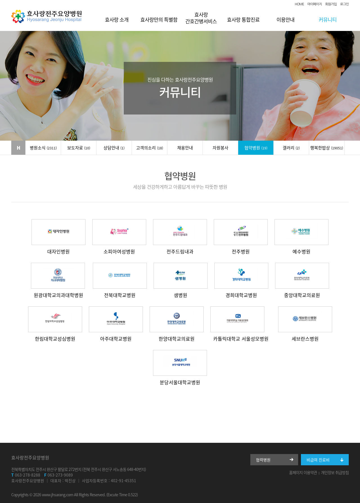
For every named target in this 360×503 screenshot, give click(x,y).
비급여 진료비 (318, 459)
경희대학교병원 (241, 294)
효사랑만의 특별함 (158, 19)
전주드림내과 (180, 251)
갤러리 (291, 148)
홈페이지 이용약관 (303, 472)
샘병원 (180, 294)
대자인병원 (58, 251)
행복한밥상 (326, 148)
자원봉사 (220, 148)
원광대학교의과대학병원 (58, 294)
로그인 (344, 4)
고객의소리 (149, 148)
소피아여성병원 (119, 251)
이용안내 (285, 19)
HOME (299, 4)
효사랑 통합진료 (243, 19)
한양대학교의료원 (177, 338)
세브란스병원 (305, 338)
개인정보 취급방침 (335, 472)
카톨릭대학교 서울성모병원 (241, 338)
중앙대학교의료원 (302, 294)
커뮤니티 (328, 19)
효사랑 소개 (117, 19)
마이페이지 (314, 4)
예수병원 (301, 251)
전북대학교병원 (120, 294)
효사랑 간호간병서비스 (201, 18)
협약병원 (255, 148)
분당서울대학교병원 (180, 382)
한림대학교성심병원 (55, 338)
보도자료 (78, 148)
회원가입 (331, 4)
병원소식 (43, 148)
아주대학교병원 (116, 338)
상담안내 (114, 148)
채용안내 (185, 148)
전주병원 (241, 251)
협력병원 (263, 459)
